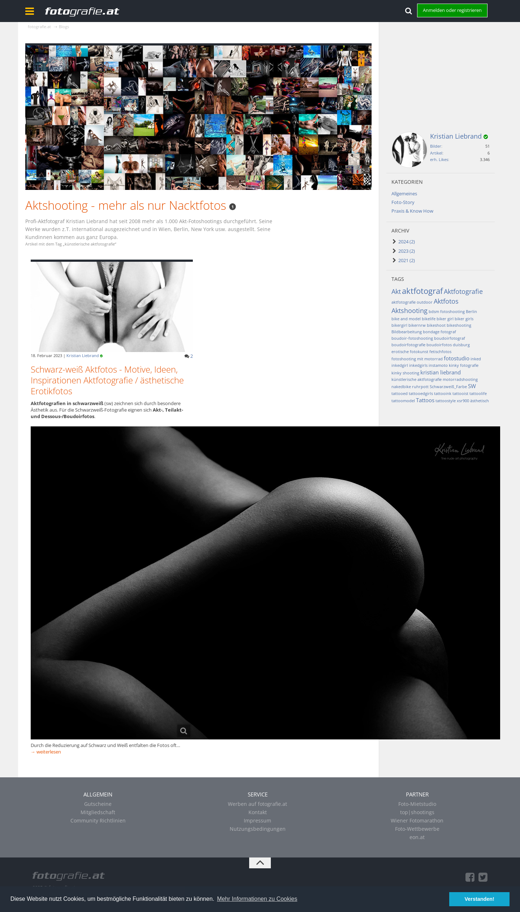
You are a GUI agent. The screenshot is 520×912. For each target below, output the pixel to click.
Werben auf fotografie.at (257, 803)
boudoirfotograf (449, 338)
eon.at (417, 837)
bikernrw (417, 325)
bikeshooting (459, 325)
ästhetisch (479, 400)
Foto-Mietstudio (417, 803)
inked (476, 358)
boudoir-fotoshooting (412, 338)
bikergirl (399, 325)
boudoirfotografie (408, 344)
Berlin (471, 311)
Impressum (257, 820)
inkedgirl (399, 365)
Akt (396, 291)
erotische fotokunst (409, 351)
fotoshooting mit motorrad (417, 358)
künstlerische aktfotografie (416, 379)
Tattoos (425, 400)
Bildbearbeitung (406, 331)
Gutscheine (98, 803)
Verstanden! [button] (479, 899)
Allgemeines (404, 193)
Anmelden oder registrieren (452, 10)
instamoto (438, 365)
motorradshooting (460, 379)
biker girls (464, 318)
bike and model (406, 318)
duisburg (461, 344)
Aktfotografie (463, 291)
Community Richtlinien (98, 820)
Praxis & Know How (412, 211)
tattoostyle (446, 400)
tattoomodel (403, 400)
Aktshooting (409, 310)
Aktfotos (446, 300)
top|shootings (417, 812)
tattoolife (478, 393)
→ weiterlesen (46, 751)
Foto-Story (403, 202)
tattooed (399, 393)
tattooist (460, 393)
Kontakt (257, 812)
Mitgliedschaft (98, 812)
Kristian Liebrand (82, 355)
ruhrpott (420, 386)
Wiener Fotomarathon (417, 820)
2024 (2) (403, 241)
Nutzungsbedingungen (258, 828)
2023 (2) (403, 251)
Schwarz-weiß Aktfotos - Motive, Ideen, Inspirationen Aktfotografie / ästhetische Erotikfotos (107, 380)
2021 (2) (403, 260)
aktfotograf (422, 290)
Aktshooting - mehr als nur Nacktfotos (125, 205)
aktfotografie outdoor (412, 302)
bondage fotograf (439, 331)
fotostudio (456, 358)
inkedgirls (418, 365)
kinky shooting (405, 372)
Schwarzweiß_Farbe (448, 386)
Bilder (435, 146)
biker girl (445, 318)
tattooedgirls (421, 393)
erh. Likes (439, 159)
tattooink (442, 393)
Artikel (436, 153)
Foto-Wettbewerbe (417, 828)
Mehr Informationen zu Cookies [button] (257, 899)
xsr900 (463, 400)
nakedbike (401, 386)
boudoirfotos (439, 344)
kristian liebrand (440, 372)
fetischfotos (440, 351)
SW (472, 386)
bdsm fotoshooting (447, 311)
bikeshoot (436, 325)
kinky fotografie (463, 365)
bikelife (429, 318)
